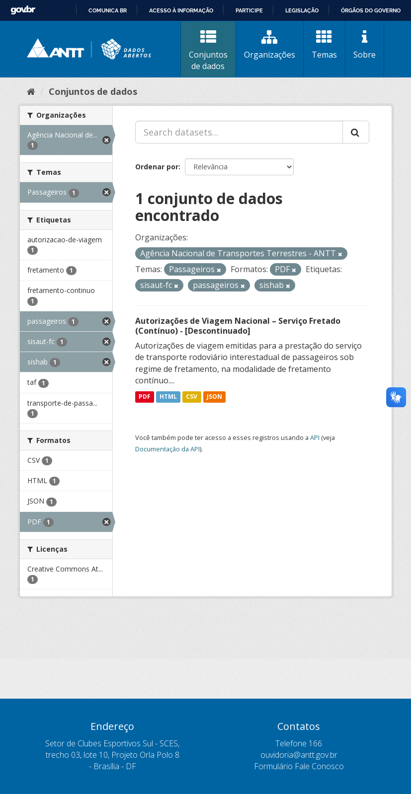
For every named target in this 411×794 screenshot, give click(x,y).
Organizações (269, 44)
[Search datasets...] (239, 132)
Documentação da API (167, 448)
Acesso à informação (181, 10)
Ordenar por (156, 166)
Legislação (302, 10)
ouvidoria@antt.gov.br (298, 754)
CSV (191, 396)
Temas (324, 44)
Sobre (364, 44)
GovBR (22, 10)
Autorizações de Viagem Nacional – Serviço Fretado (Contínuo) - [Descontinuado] (237, 326)
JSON (214, 396)
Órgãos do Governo (371, 10)
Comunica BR (107, 10)
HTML (168, 396)
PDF (145, 396)
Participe (249, 10)
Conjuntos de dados (208, 50)
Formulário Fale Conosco (299, 766)
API (315, 437)
